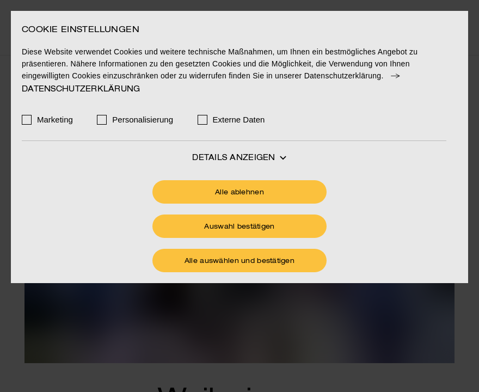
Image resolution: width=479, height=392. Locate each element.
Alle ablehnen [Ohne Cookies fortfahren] (239, 192)
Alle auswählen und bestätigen (239, 261)
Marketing (55, 119)
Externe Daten (239, 119)
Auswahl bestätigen (239, 227)
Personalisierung (142, 119)
